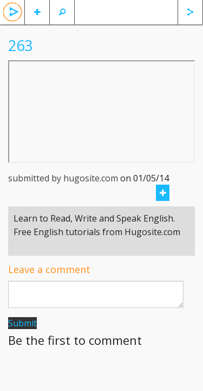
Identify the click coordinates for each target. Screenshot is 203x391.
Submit (22, 323)
